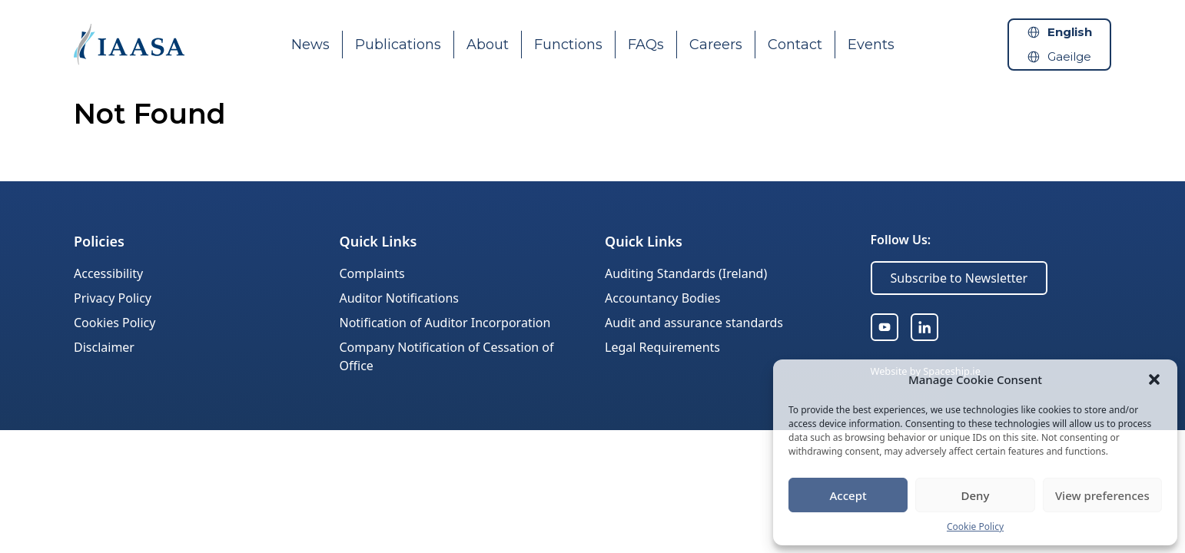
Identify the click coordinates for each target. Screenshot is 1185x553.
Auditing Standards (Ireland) (686, 273)
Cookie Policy (975, 526)
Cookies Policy (114, 322)
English (1069, 32)
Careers (715, 44)
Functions (568, 44)
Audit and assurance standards (694, 322)
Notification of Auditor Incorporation (445, 322)
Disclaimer (104, 347)
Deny (975, 495)
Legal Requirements (662, 347)
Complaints (372, 273)
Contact (795, 44)
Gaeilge (1069, 56)
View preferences (1102, 495)
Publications (398, 44)
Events (871, 44)
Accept (848, 495)
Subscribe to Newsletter (959, 278)
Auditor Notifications (399, 298)
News (310, 44)
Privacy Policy (112, 298)
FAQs (646, 44)
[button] (1154, 379)
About (487, 44)
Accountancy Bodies (662, 298)
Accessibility (108, 273)
